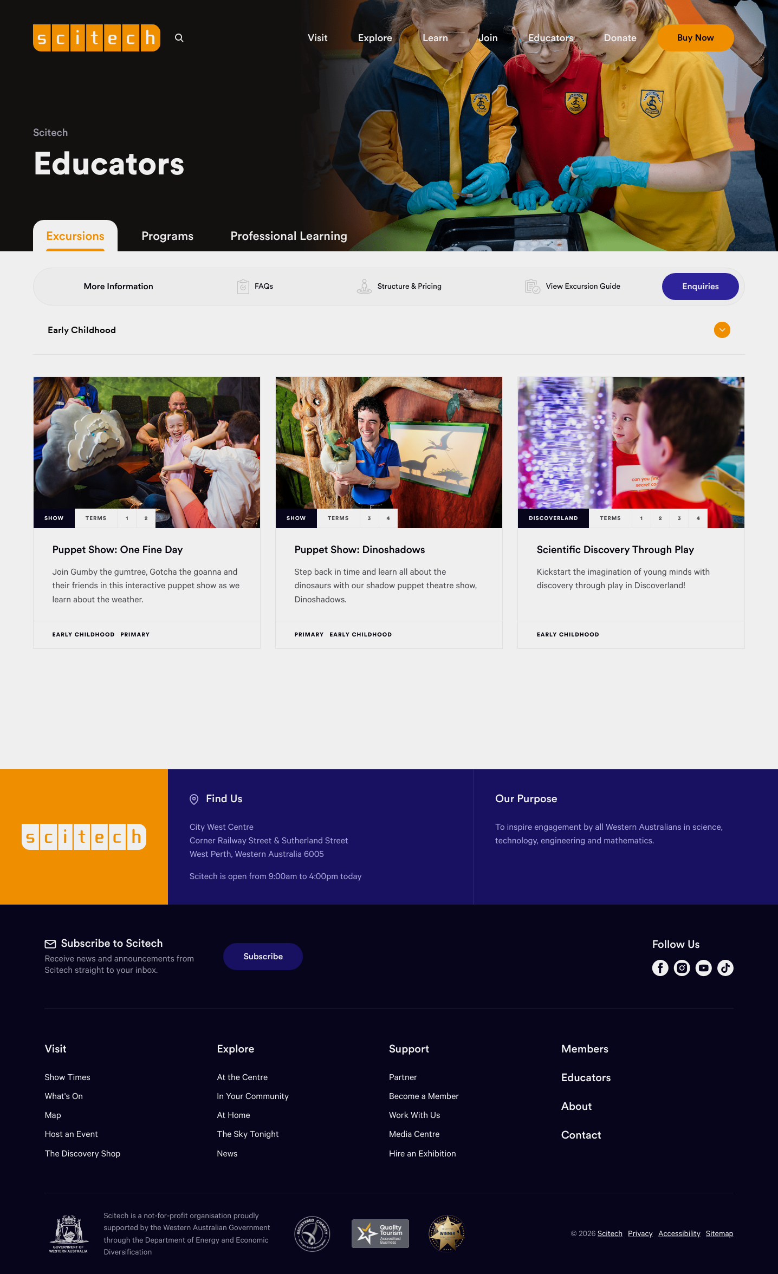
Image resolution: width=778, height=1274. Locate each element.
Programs (167, 235)
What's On (63, 1096)
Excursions (75, 235)
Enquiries (700, 286)
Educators (586, 1077)
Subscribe (263, 956)
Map (59, 1115)
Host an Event (71, 1134)
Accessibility (679, 1233)
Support (409, 1049)
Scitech (50, 132)
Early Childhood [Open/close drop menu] (389, 330)
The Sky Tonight (248, 1134)
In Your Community (253, 1096)
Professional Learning (288, 235)
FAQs (264, 286)
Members (584, 1049)
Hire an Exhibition (422, 1153)
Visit (55, 1049)
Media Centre (414, 1134)
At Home (233, 1115)
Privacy (640, 1233)
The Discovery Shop (82, 1153)
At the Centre (242, 1077)
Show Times (67, 1077)
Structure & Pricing (410, 286)
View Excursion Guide (583, 286)
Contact (581, 1135)
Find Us (224, 798)
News (227, 1153)
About (576, 1106)
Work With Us (414, 1115)
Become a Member (424, 1096)
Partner (403, 1077)
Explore (235, 1049)
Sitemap (720, 1233)
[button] (317, 37)
